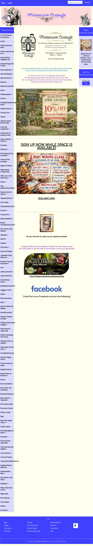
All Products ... (4, 510)
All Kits (2, 41)
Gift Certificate (5, 498)
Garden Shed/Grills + (6, 219)
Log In (10, 3)
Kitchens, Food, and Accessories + (6, 262)
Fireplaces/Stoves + (6, 198)
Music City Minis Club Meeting (6, 307)
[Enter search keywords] (75, 2)
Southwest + (4, 437)
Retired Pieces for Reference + (5, 375)
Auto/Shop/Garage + (6, 74)
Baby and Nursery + (6, 78)
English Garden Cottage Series (4, 171)
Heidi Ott (3, 239)
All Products (7, 531)
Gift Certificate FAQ (32, 525)
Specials (6, 525)
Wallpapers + (4, 484)
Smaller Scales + (5, 427)
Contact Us (53, 525)
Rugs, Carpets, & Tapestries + (5, 399)
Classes (2, 117)
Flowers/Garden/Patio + (7, 206)
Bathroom (3, 82)
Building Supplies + (6, 94)
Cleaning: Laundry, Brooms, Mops (5, 122)
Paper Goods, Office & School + (7, 348)
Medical (2, 294)
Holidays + (3, 243)
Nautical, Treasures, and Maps (6, 318)
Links (51, 531)
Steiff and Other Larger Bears (5, 442)
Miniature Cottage (41, 541)
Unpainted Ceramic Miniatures (6, 466)
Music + (2, 302)
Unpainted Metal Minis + (5, 472)
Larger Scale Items (6, 276)
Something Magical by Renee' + (7, 432)
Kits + (2, 268)
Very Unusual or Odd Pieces (6, 478)
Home (3, 3)
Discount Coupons (32, 528)
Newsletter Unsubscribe (33, 531)
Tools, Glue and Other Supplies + (6, 448)
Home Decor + (4, 247)
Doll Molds (3, 145)
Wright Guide (4, 494)
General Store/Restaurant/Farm (7, 224)
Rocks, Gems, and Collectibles (5, 389)
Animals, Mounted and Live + (7, 52)
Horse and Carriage (6, 251)
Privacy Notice (54, 528)
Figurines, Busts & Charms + (6, 193)
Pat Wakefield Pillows (7, 353)
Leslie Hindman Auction (4, 281)
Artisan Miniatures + (6, 70)
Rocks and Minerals (6, 384)
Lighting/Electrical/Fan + (7, 286)
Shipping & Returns (55, 522)
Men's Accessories (6, 298)
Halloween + (4, 235)
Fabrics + (3, 182)
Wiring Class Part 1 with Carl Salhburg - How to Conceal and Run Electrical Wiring (86, 51)
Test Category (4, 502)
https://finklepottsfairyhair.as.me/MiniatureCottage (47, 276)
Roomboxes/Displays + (7, 394)
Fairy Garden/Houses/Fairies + (7, 187)
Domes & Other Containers (5, 160)
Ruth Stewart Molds (6, 404)
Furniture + (3, 210)
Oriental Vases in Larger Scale (5, 330)
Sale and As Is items (6, 408)
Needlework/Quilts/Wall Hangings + (7, 324)
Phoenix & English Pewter (5, 358)
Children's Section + (6, 109)
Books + (3, 90)
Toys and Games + (6, 453)
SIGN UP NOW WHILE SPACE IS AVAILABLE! (46, 146)
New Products (8, 528)
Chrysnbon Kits (5, 113)
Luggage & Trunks (5, 290)
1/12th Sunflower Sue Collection (5, 36)
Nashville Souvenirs (6, 312)
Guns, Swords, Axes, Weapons (6, 230)
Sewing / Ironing (5, 412)
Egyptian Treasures (6, 166)
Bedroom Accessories (6, 86)
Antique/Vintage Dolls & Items (6, 65)
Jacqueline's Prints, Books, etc (6, 256)
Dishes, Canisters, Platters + (5, 140)
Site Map (29, 522)
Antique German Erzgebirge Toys (5, 59)
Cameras (3, 98)
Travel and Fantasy (6, 457)
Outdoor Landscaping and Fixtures (6, 336)
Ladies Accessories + (6, 272)
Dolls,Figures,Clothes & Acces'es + (6, 154)
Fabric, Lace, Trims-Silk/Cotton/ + (6, 177)
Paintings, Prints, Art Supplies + (6, 342)
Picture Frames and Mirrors (6, 364)
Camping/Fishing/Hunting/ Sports (7, 104)
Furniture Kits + (5, 215)
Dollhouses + (4, 149)
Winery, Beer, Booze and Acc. (6, 489)
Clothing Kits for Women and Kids (5, 134)
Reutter (2, 380)
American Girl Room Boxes (6, 46)
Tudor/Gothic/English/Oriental (7, 461)
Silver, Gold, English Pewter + (6, 421)
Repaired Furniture (5, 369)
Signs (2, 416)
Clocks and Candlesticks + (5, 128)
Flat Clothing (4, 202)
